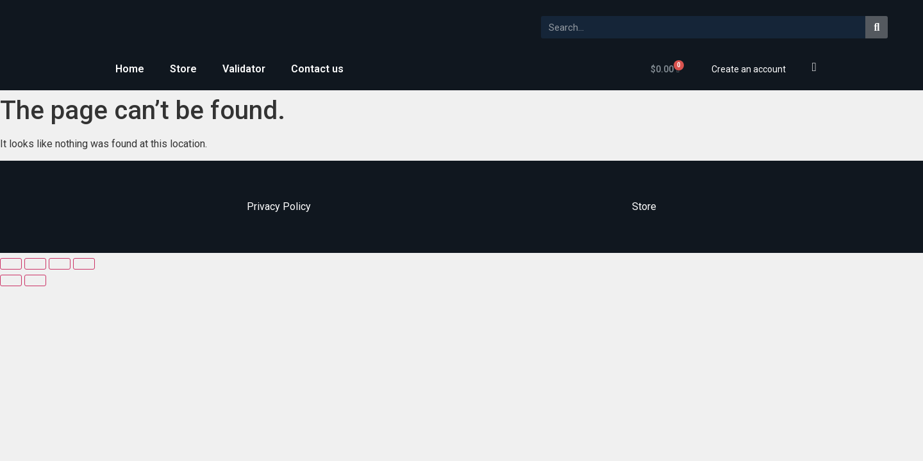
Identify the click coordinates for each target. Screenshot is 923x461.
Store (183, 69)
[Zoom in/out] (84, 264)
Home (129, 69)
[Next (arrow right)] (35, 280)
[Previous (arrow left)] (11, 280)
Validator (243, 69)
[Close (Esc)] (11, 264)
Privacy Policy (279, 206)
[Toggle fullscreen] (60, 264)
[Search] (876, 27)
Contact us (317, 69)
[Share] (35, 264)
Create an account (748, 69)
